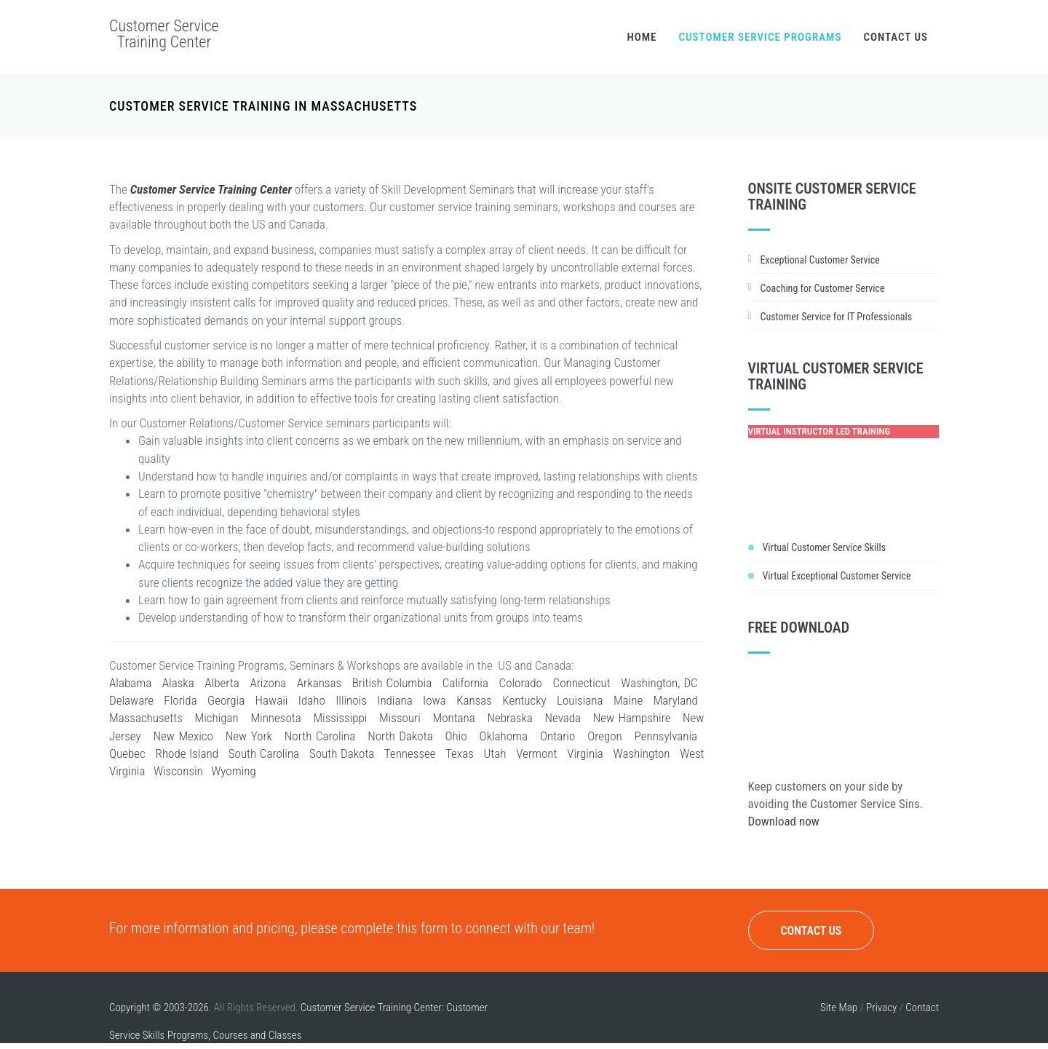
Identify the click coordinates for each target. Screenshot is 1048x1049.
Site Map (838, 1007)
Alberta (222, 683)
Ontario (557, 736)
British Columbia (392, 683)
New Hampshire (632, 717)
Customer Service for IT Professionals (837, 316)
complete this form (394, 928)
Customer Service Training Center (164, 34)
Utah (495, 753)
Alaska (178, 683)
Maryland (676, 700)
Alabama (130, 683)
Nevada (562, 717)
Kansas (474, 700)
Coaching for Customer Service (823, 288)
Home (641, 37)
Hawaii (271, 700)
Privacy (881, 1007)
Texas (459, 753)
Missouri (400, 717)
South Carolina (264, 753)
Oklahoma (504, 736)
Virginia (585, 753)
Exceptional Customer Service (820, 260)
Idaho (311, 700)
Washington (642, 753)
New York (249, 736)
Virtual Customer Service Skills (824, 547)
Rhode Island (187, 753)
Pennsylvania (666, 736)
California (465, 683)
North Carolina (320, 736)
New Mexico (183, 736)
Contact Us (895, 37)
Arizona (268, 683)
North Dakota (400, 736)
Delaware (131, 700)
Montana (453, 717)
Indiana (394, 700)
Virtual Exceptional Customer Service (837, 576)
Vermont (536, 753)
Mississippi (340, 717)
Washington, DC (659, 683)
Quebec (127, 753)
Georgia (226, 700)
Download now (783, 821)
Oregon (604, 736)
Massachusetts (146, 717)
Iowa (434, 700)
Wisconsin (178, 771)
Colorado (520, 683)
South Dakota (341, 753)
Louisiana (580, 700)
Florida (180, 700)
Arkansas (319, 683)
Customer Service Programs (759, 37)
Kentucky (524, 700)
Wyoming (233, 771)
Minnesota (275, 717)
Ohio (456, 736)
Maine (628, 700)
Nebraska (509, 717)
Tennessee (410, 753)
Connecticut (582, 683)
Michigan (216, 717)
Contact (922, 1007)
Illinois (351, 700)
